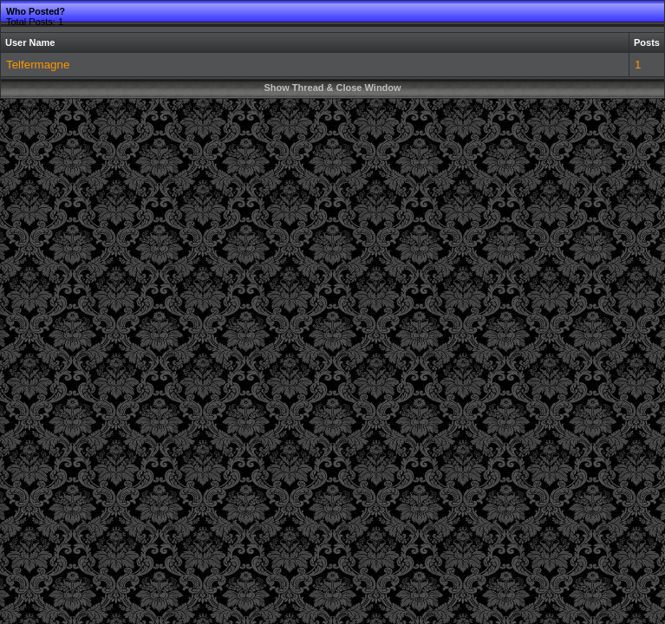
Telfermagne (37, 64)
